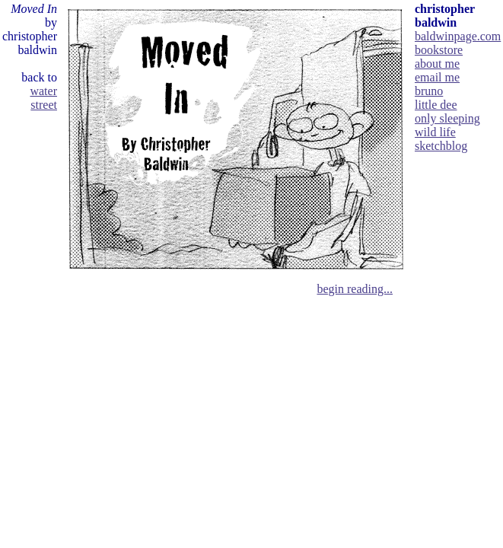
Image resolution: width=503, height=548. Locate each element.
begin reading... (355, 288)
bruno (429, 90)
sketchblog (441, 145)
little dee (436, 104)
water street (43, 97)
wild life (435, 132)
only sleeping (447, 118)
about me (437, 63)
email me (437, 77)
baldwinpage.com (458, 36)
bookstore (439, 49)
